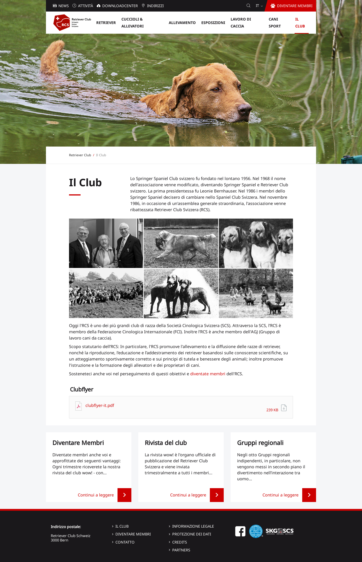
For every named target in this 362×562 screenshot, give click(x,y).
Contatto (125, 542)
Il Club (122, 526)
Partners (181, 550)
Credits (179, 542)
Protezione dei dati (191, 534)
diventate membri (207, 373)
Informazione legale (193, 526)
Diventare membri (133, 534)
